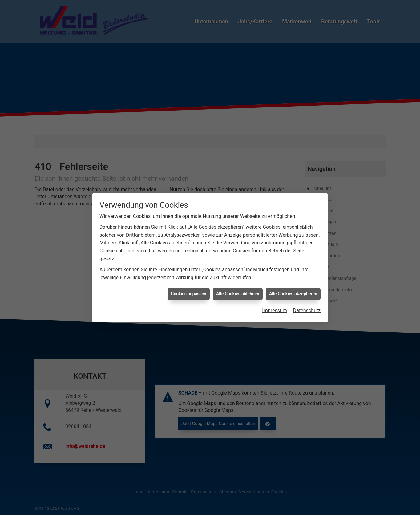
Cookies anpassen (188, 285)
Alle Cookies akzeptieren (293, 285)
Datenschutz (307, 302)
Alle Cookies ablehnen (237, 285)
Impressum (274, 302)
